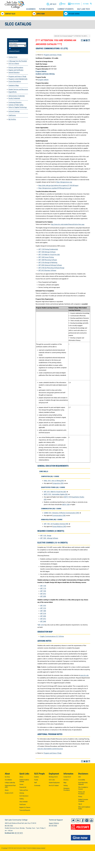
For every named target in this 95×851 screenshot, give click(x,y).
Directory (66, 780)
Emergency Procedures (67, 789)
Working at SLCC (53, 777)
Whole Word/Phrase (16, 48)
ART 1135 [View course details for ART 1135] (43, 586)
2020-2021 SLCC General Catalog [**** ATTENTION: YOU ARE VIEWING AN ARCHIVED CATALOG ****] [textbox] (72, 36)
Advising (21, 793)
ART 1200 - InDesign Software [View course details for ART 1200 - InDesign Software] (49, 538)
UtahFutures (12, 115)
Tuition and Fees (23, 790)
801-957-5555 (53, 825)
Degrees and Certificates (15, 70)
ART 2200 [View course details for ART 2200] (43, 596)
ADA (79, 777)
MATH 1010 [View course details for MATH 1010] (67, 497)
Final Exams (22, 804)
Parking (66, 785)
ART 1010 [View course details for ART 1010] (43, 605)
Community (37, 785)
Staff (35, 782)
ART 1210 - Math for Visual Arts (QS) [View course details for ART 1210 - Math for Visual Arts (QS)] (55, 492)
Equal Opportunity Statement (83, 783)
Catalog (21, 799)
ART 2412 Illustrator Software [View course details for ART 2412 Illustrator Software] (47, 270)
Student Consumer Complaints (83, 800)
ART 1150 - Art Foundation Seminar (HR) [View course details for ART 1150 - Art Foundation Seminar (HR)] (56, 524)
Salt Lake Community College (14, 5)
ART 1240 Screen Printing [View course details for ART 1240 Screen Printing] (46, 257)
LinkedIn (78, 819)
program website (43, 80)
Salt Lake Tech (83, 9)
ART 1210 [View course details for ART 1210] (43, 608)
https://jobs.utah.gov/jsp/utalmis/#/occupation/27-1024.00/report (58, 185)
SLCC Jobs (52, 780)
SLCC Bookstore (23, 796)
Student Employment (54, 782)
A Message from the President (17, 61)
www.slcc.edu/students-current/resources (50, 749)
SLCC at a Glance (13, 63)
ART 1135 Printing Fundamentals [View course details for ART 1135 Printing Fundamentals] (48, 249)
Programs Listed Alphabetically (17, 79)
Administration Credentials (16, 96)
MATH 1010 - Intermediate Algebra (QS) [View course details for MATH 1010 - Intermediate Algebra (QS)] (56, 494)
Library (21, 777)
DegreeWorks (12, 92)
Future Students (46, 9)
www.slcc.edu (84, 675)
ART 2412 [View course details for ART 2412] (43, 594)
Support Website (54, 823)
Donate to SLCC (9, 793)
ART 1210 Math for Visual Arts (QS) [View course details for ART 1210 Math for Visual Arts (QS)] (49, 254)
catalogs (5, 847)
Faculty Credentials (14, 98)
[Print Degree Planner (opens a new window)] (82, 40)
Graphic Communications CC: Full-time (52, 636)
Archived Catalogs (14, 111)
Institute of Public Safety (15, 105)
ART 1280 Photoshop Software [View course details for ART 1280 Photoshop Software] (47, 260)
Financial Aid (22, 787)
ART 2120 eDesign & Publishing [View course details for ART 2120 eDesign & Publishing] (47, 262)
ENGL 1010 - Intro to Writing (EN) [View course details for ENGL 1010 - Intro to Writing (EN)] (54, 480)
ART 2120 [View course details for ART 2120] (43, 613)
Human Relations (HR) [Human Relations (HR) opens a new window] (59, 526)
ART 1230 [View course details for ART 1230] (43, 591)
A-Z (86, 4)
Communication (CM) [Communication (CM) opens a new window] (58, 515)
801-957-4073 (19, 833)
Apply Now (39, 13)
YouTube (91, 819)
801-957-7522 (9, 825)
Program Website (41, 71)
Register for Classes (24, 807)
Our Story (7, 777)
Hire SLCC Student (54, 785)
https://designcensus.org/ (64, 182)
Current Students (65, 9)
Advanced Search (14, 51)
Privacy (80, 796)
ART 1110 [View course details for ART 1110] (43, 588)
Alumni (6, 790)
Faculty (36, 780)
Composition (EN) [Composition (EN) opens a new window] (57, 483)
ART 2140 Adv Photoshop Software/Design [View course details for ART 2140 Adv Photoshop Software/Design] (51, 268)
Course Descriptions (14, 81)
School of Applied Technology (17, 107)
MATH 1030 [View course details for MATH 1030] (65, 504)
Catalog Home (12, 57)
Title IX (80, 804)
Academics (30, 9)
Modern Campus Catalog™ (38, 847)
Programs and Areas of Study (17, 76)
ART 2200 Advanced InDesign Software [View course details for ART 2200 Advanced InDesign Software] (50, 265)
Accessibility (81, 780)
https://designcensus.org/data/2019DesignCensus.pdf (54, 188)
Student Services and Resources (18, 89)
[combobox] (72, 36)
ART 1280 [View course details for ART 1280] (43, 611)
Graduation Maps (13, 85)
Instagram (87, 819)
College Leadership (10, 782)
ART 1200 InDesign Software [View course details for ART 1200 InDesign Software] (47, 252)
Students (36, 777)
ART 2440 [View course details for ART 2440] (43, 621)
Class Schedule (23, 801)
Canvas (21, 784)
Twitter (73, 819)
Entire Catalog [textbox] (13, 43)
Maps (65, 782)
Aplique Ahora (72, 13)
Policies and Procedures (15, 67)
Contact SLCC (8, 13)
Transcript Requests (24, 810)
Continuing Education (14, 102)
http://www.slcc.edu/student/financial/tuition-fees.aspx (67, 224)
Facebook (82, 819)
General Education (14, 72)
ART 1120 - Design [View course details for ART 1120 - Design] (45, 535)
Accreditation (8, 780)
